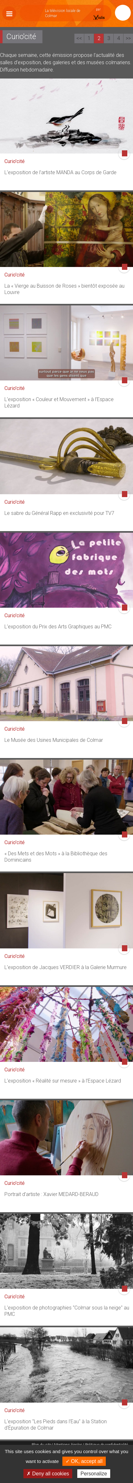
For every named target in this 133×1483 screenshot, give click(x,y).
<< (79, 38)
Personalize (93, 1473)
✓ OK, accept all (84, 1461)
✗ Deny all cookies (48, 1473)
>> (128, 38)
